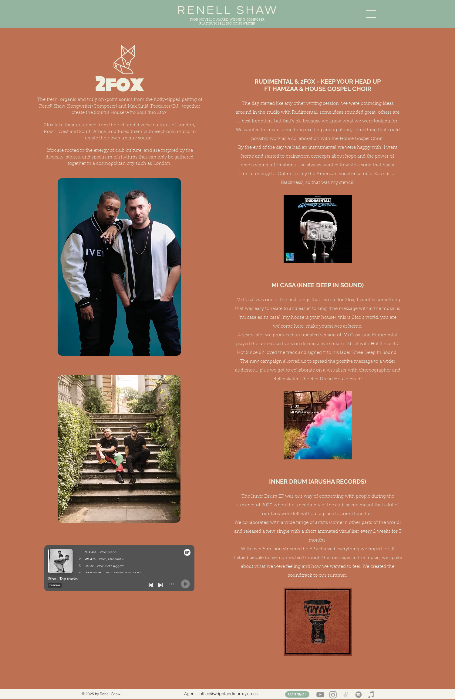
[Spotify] (358, 694)
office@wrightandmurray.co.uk (229, 693)
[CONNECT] (297, 694)
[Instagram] (333, 694)
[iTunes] (371, 694)
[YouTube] (320, 694)
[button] (371, 14)
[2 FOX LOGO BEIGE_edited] (346, 694)
